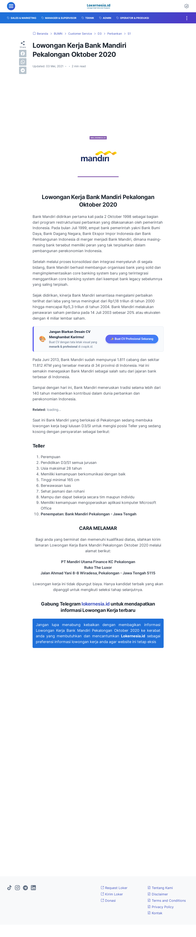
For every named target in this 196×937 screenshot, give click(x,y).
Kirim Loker (112, 894)
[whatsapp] (22, 62)
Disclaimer (157, 894)
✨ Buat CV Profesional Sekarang (131, 338)
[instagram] (17, 888)
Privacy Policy (160, 907)
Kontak (154, 913)
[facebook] (22, 53)
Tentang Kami (160, 888)
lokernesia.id (96, 604)
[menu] (11, 6)
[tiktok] (9, 888)
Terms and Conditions (166, 900)
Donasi (108, 900)
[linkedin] (33, 888)
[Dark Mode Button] (186, 6)
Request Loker (114, 888)
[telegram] (22, 70)
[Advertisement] (98, 102)
